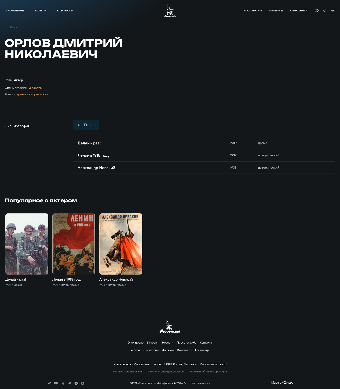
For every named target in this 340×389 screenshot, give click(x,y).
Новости (167, 342)
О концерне (14, 10)
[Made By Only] (282, 383)
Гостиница (202, 350)
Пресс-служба (186, 342)
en (333, 10)
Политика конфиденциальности (166, 371)
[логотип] (170, 10)
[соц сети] (49, 383)
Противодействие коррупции (208, 371)
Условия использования (128, 371)
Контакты (65, 10)
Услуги (41, 10)
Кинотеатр (299, 10)
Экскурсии (252, 10)
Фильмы (276, 10)
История (152, 342)
